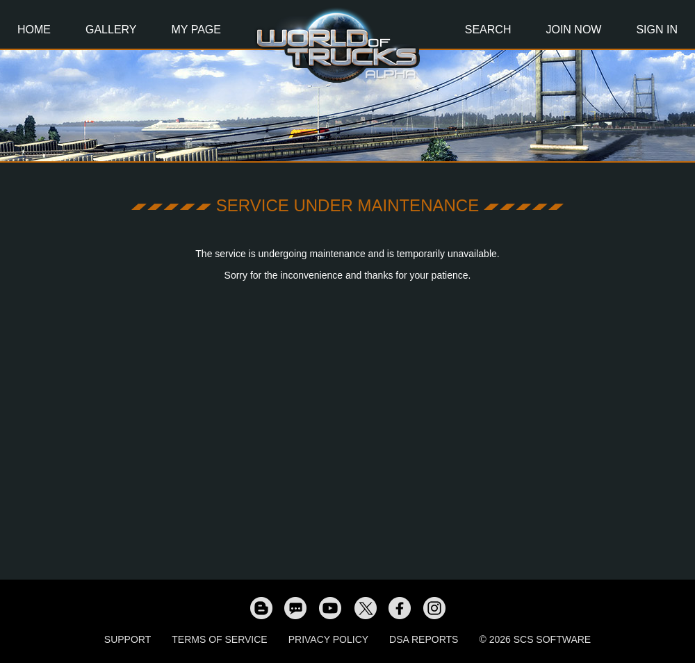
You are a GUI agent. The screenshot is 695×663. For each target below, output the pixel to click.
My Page (196, 29)
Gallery (111, 29)
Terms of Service (219, 639)
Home (34, 29)
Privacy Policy (328, 639)
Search (488, 29)
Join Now (573, 29)
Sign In (657, 29)
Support (127, 639)
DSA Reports (423, 639)
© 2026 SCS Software (535, 639)
